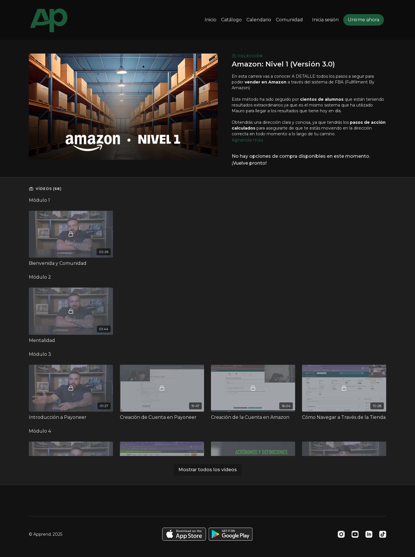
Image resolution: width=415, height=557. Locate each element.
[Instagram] (341, 534)
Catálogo (231, 19)
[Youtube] (355, 534)
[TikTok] (382, 534)
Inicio (210, 19)
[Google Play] (230, 534)
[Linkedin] (368, 534)
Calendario (258, 19)
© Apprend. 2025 (45, 534)
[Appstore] (184, 534)
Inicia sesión (325, 19)
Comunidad (289, 19)
